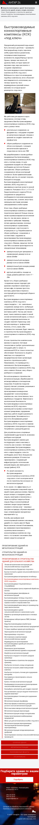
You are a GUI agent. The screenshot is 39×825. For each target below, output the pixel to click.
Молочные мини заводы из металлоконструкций (21, 708)
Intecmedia (29, 819)
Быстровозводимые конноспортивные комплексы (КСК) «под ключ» (21, 580)
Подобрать (19, 779)
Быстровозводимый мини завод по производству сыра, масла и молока (21, 606)
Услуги (3, 12)
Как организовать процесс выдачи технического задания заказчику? (21, 693)
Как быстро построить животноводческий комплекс (18, 669)
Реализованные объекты (19, 752)
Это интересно (19, 757)
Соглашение (32, 817)
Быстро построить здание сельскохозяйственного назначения (21, 573)
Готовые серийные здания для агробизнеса (19, 629)
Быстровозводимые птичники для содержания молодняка (20, 697)
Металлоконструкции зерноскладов (16, 711)
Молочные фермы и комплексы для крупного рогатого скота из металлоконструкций (19, 705)
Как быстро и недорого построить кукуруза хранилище (19, 657)
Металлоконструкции (19, 747)
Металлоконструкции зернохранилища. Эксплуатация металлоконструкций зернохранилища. (18, 725)
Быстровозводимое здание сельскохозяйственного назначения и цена (19, 611)
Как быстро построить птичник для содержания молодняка (20, 673)
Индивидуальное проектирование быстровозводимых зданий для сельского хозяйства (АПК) (18, 644)
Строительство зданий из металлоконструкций (14, 553)
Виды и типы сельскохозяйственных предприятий (21, 626)
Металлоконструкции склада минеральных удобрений (19, 731)
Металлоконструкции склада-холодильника (19, 713)
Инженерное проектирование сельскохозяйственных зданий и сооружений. (20, 649)
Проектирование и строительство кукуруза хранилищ (19, 661)
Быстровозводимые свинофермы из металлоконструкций (16, 594)
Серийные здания (19, 742)
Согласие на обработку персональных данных (18, 806)
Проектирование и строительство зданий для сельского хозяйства (18, 560)
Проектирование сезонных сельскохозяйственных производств (21, 736)
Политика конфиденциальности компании (17, 808)
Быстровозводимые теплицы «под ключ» (18, 598)
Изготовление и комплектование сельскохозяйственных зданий (15, 638)
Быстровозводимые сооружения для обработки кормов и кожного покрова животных (20, 601)
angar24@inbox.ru (12, 798)
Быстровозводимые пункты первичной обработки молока (21, 589)
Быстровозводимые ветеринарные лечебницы (20, 576)
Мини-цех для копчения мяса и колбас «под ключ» (21, 721)
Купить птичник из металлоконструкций (18, 682)
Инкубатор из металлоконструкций (16, 653)
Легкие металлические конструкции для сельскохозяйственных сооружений (18, 566)
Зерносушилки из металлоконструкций (17, 632)
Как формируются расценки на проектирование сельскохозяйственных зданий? (20, 685)
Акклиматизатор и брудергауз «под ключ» (18, 569)
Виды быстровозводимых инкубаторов (17, 624)
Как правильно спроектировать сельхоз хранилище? (18, 678)
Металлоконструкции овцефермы (16, 701)
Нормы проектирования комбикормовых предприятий (18, 717)
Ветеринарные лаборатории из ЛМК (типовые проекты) (20, 620)
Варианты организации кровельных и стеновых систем (20, 616)
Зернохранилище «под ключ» (14, 634)
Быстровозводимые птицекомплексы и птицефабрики (17, 585)
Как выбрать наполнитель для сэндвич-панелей (21, 689)
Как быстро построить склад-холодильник (19, 665)
